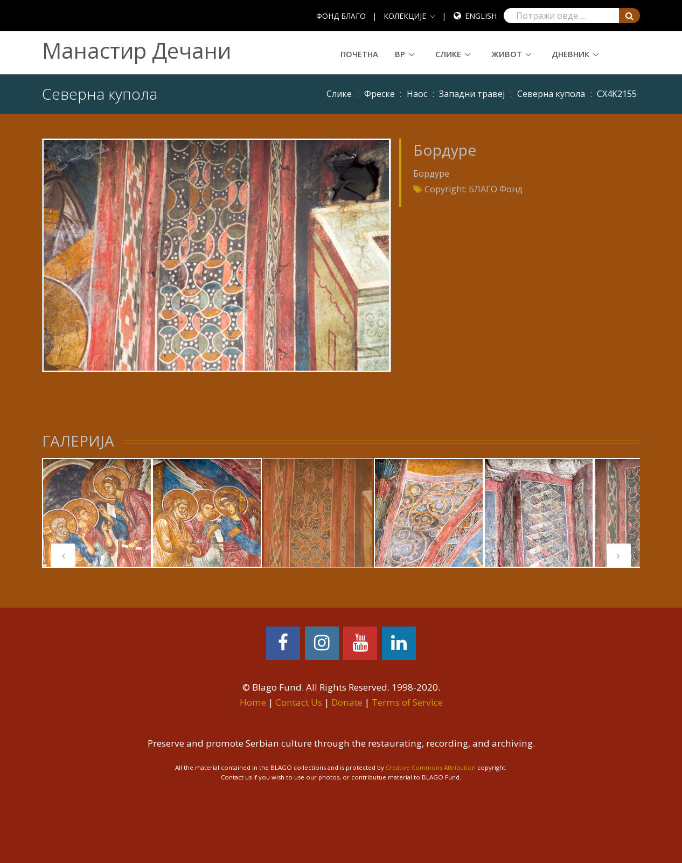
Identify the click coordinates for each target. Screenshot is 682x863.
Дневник (570, 53)
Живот (506, 53)
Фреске (379, 94)
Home (253, 702)
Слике (448, 53)
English (481, 16)
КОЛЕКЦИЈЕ (405, 16)
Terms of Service (407, 702)
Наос (417, 94)
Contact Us (298, 702)
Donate (347, 702)
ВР (400, 53)
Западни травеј (472, 94)
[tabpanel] (97, 513)
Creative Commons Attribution (431, 767)
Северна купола (551, 94)
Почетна (359, 53)
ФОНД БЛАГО (341, 16)
